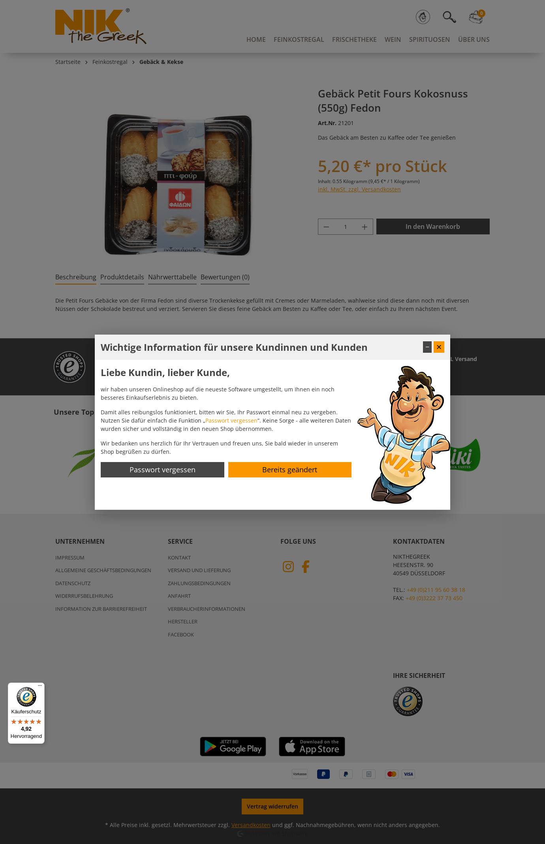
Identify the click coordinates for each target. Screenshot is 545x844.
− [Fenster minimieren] (427, 347)
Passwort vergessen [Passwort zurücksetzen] (162, 469)
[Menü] (40, 687)
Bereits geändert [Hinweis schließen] (289, 469)
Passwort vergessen (231, 420)
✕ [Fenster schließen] (439, 347)
